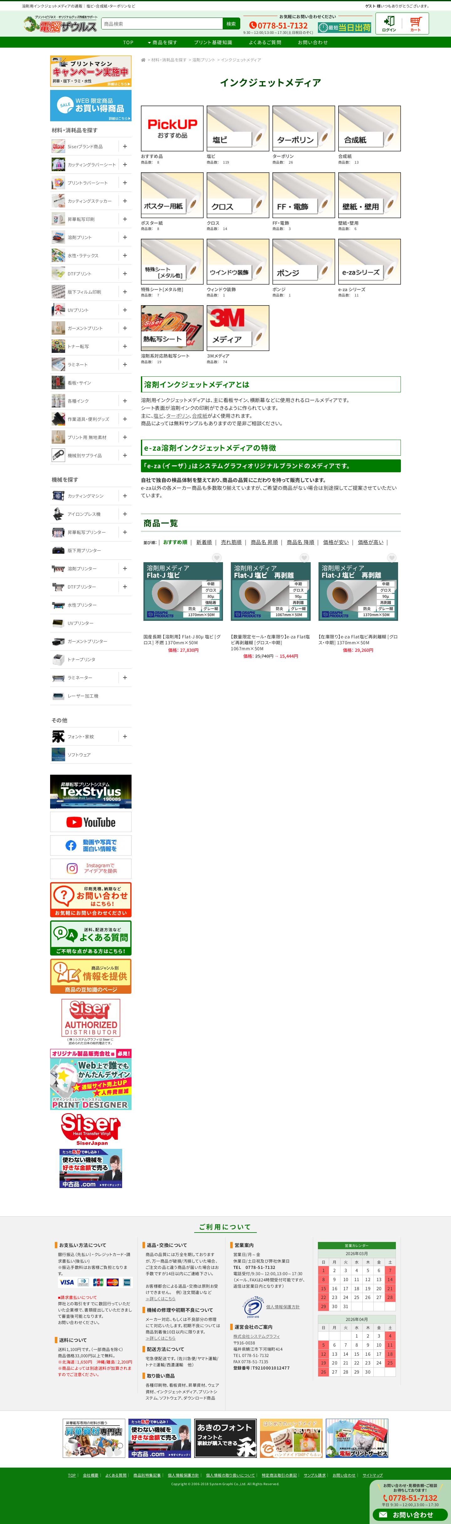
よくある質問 (116, 1475)
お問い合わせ (313, 42)
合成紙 (345, 156)
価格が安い (336, 542)
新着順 (204, 542)
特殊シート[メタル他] (162, 289)
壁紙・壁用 (348, 223)
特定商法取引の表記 (279, 1475)
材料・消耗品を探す (169, 60)
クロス (213, 223)
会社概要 (91, 1475)
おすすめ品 (152, 156)
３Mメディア (218, 356)
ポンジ (279, 289)
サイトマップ (373, 1475)
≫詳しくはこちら (161, 1298)
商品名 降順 (300, 542)
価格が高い (370, 542)
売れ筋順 (231, 542)
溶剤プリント (203, 60)
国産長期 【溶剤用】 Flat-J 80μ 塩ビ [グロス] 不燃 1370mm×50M (183, 605)
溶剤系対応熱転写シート (165, 356)
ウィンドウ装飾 (221, 289)
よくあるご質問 (265, 42)
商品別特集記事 (147, 1475)
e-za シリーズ (351, 289)
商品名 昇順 (264, 542)
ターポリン (283, 156)
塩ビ (211, 156)
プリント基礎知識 (213, 42)
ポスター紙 (152, 223)
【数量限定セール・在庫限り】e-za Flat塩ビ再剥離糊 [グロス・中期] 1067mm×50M (270, 605)
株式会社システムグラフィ (256, 1336)
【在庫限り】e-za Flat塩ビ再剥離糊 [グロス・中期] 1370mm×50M (358, 605)
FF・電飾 (280, 223)
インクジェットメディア (241, 60)
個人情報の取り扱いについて (230, 1475)
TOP (128, 42)
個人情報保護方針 (283, 1307)
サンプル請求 (315, 1475)
